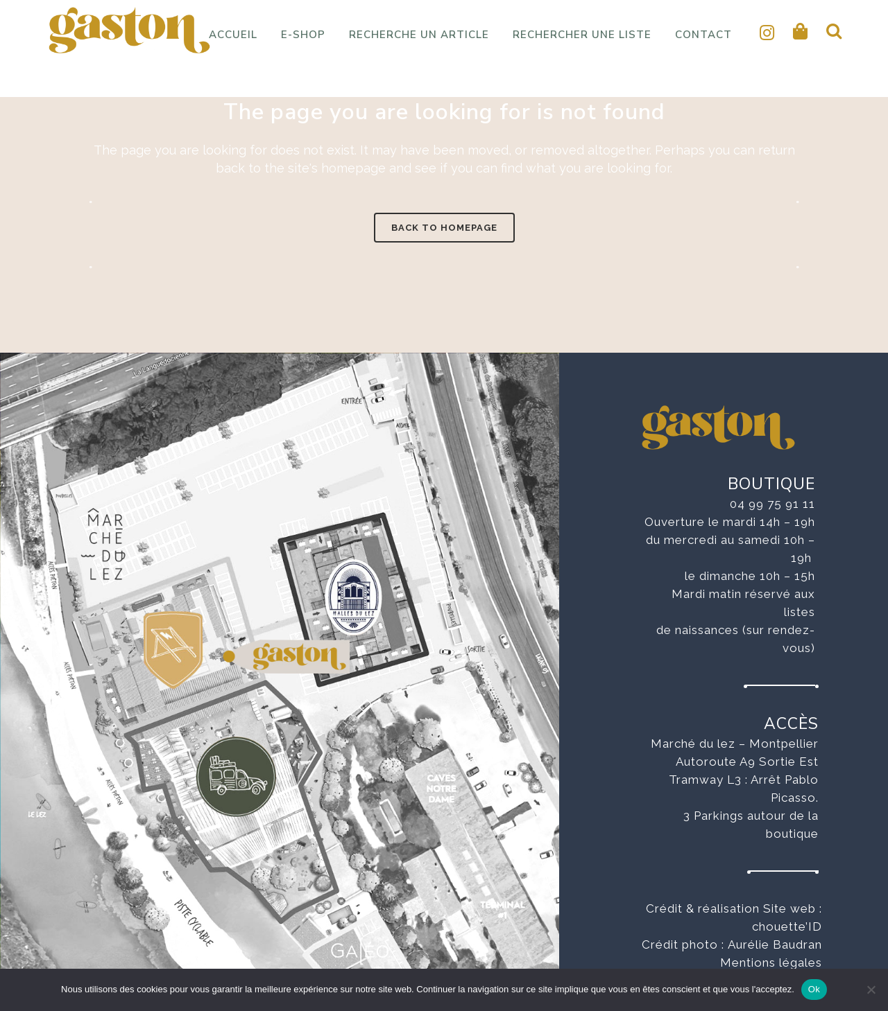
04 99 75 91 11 (772, 504)
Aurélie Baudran (775, 944)
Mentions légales (771, 962)
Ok (814, 989)
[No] (871, 989)
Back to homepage (444, 227)
